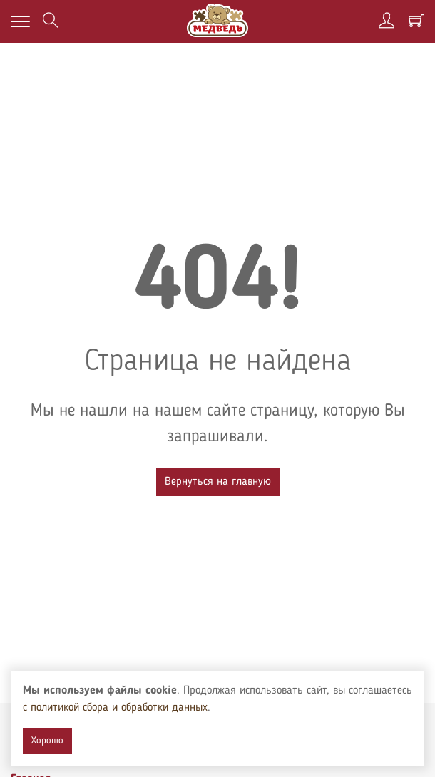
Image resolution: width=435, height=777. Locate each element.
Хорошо (47, 741)
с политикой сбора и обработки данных (115, 708)
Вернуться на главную (218, 482)
